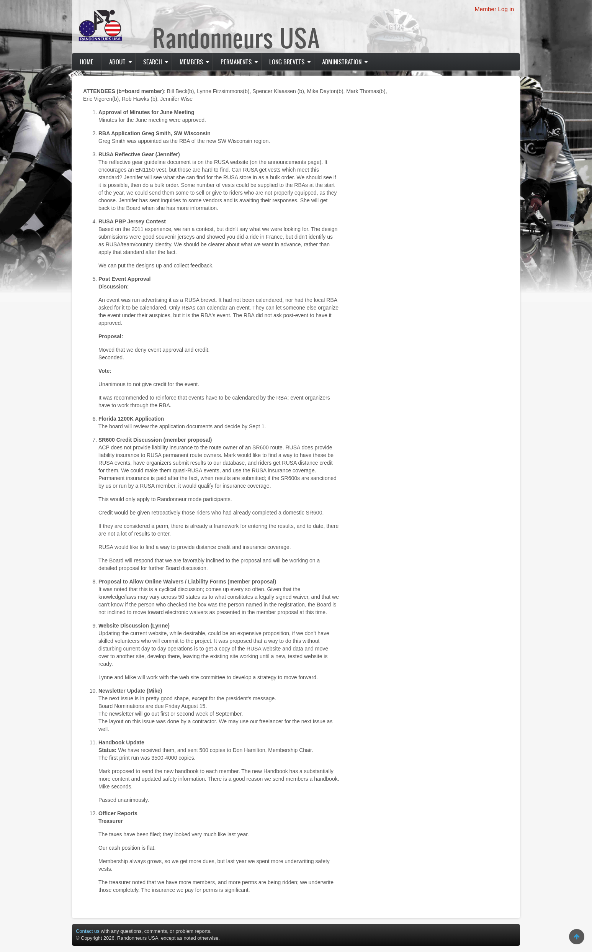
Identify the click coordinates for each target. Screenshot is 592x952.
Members (191, 61)
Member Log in (494, 9)
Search (152, 61)
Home (86, 61)
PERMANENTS (236, 61)
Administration (341, 61)
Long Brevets (286, 61)
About (117, 61)
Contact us (88, 931)
